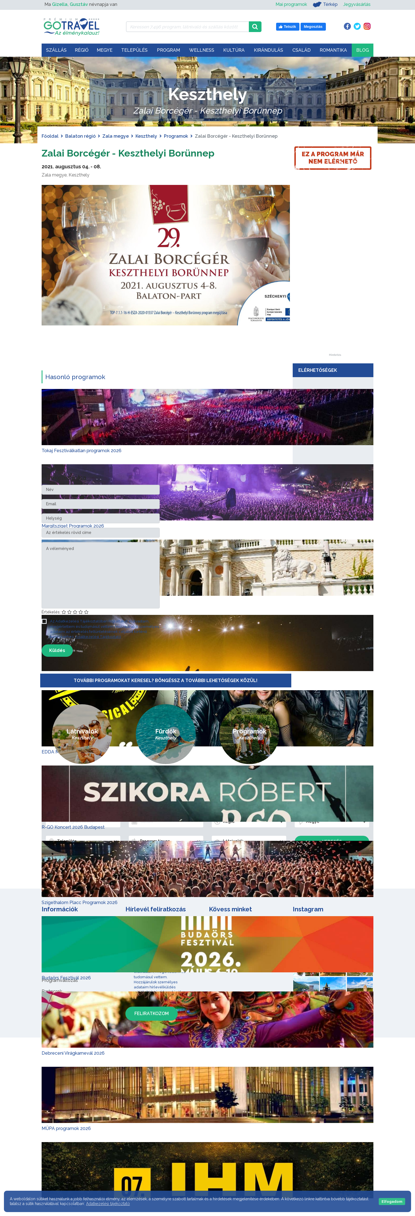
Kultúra (234, 50)
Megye (104, 50)
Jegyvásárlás (357, 4)
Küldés (57, 650)
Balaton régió (80, 136)
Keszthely (146, 136)
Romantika (333, 50)
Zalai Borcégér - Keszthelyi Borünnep (141, 152)
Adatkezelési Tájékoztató (98, 637)
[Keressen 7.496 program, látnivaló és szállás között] (187, 26)
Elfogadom (392, 1201)
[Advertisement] (335, 269)
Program (168, 50)
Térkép (325, 4)
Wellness (201, 50)
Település (134, 50)
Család (301, 50)
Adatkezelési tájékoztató (108, 1203)
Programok (176, 136)
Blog (362, 50)
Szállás (56, 50)
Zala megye (115, 136)
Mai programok (291, 4)
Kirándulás (268, 50)
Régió (82, 50)
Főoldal (50, 136)
